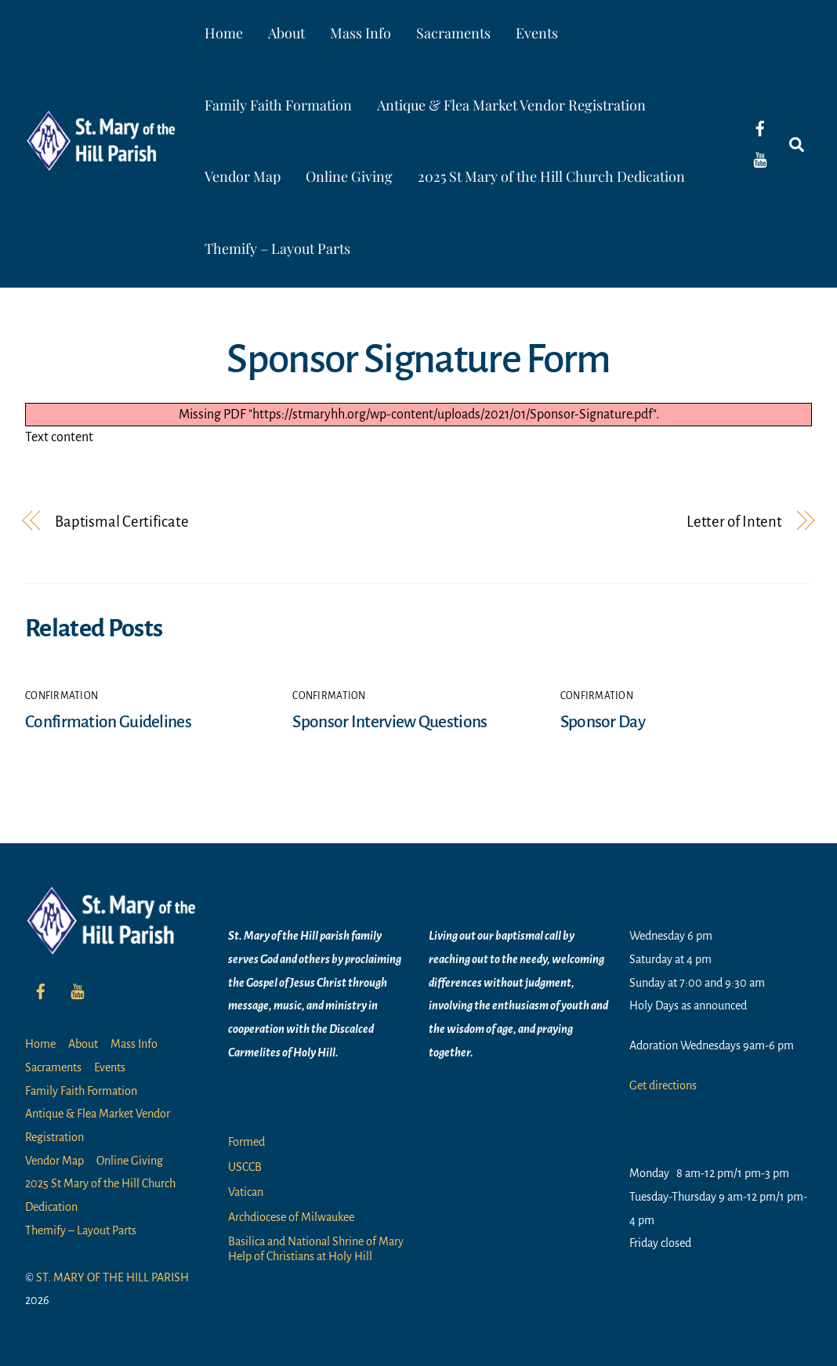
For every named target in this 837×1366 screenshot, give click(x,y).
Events (537, 33)
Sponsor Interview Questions (389, 721)
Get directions (663, 1085)
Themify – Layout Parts (80, 1230)
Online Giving (349, 176)
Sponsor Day (602, 721)
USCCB (245, 1167)
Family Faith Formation (278, 105)
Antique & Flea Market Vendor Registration (511, 105)
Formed (246, 1142)
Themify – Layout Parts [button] (277, 248)
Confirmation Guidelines (108, 721)
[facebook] (760, 128)
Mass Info (360, 33)
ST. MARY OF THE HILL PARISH (112, 1277)
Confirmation (61, 695)
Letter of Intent (734, 521)
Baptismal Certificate (122, 521)
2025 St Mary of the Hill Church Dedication (551, 176)
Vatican (245, 1192)
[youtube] (760, 159)
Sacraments (453, 33)
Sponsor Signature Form (418, 359)
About (286, 33)
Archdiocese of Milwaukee (291, 1217)
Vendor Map (243, 176)
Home (224, 33)
